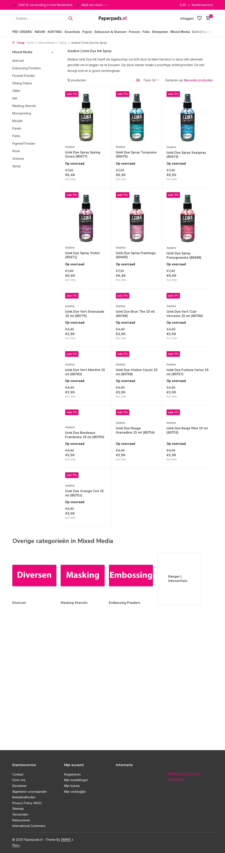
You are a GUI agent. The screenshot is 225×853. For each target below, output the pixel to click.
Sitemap (18, 808)
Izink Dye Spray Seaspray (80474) (186, 155)
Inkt (14, 98)
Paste (16, 136)
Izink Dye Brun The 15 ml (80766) (135, 314)
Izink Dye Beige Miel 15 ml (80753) (187, 430)
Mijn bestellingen (76, 780)
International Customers (29, 826)
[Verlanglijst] (199, 18)
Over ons (18, 780)
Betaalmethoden (24, 797)
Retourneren (21, 820)
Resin (16, 151)
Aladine (70, 146)
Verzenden (20, 814)
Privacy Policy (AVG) (27, 803)
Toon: (147, 80)
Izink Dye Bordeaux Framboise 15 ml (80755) (84, 435)
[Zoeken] (44, 18)
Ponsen (134, 32)
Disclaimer (19, 786)
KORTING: (55, 32)
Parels (16, 128)
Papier (87, 32)
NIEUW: (40, 32)
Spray (65, 42)
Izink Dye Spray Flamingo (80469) (136, 255)
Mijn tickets (72, 786)
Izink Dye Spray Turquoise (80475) (136, 154)
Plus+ (16, 845)
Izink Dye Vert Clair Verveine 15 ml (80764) (185, 314)
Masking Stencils (24, 106)
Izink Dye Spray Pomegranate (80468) (184, 255)
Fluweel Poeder (23, 75)
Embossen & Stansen (110, 32)
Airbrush (18, 60)
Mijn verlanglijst (75, 791)
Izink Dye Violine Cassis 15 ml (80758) (136, 372)
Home (32, 42)
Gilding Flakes (22, 83)
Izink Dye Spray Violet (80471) (82, 255)
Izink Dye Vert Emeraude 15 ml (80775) (84, 314)
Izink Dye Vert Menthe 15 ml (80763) (85, 372)
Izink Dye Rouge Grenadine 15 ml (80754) (135, 430)
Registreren (72, 774)
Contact (17, 774)
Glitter (16, 91)
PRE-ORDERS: (22, 32)
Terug (18, 42)
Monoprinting (21, 113)
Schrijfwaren (202, 32)
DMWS (66, 839)
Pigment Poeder (23, 143)
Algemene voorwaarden (29, 791)
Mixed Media (180, 32)
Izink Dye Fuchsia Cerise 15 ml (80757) (188, 372)
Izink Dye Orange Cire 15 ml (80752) (84, 493)
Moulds (17, 121)
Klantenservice (202, 5)
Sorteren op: (174, 80)
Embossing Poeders (26, 68)
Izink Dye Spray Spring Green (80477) (82, 154)
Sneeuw (18, 158)
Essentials (72, 32)
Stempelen (160, 32)
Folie (146, 32)
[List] (138, 80)
